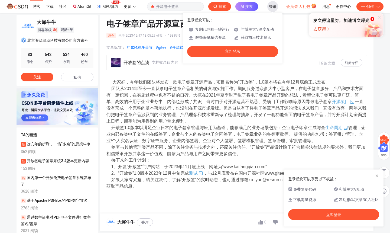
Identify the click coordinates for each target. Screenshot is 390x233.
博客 (37, 6)
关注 (145, 222)
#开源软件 (178, 47)
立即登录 (232, 51)
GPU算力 (108, 5)
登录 (273, 6)
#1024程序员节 (139, 47)
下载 (50, 6)
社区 (63, 6)
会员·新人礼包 (301, 6)
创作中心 (343, 6)
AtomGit (81, 6)
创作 (370, 6)
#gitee (161, 47)
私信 (77, 77)
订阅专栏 (351, 63)
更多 (130, 6)
